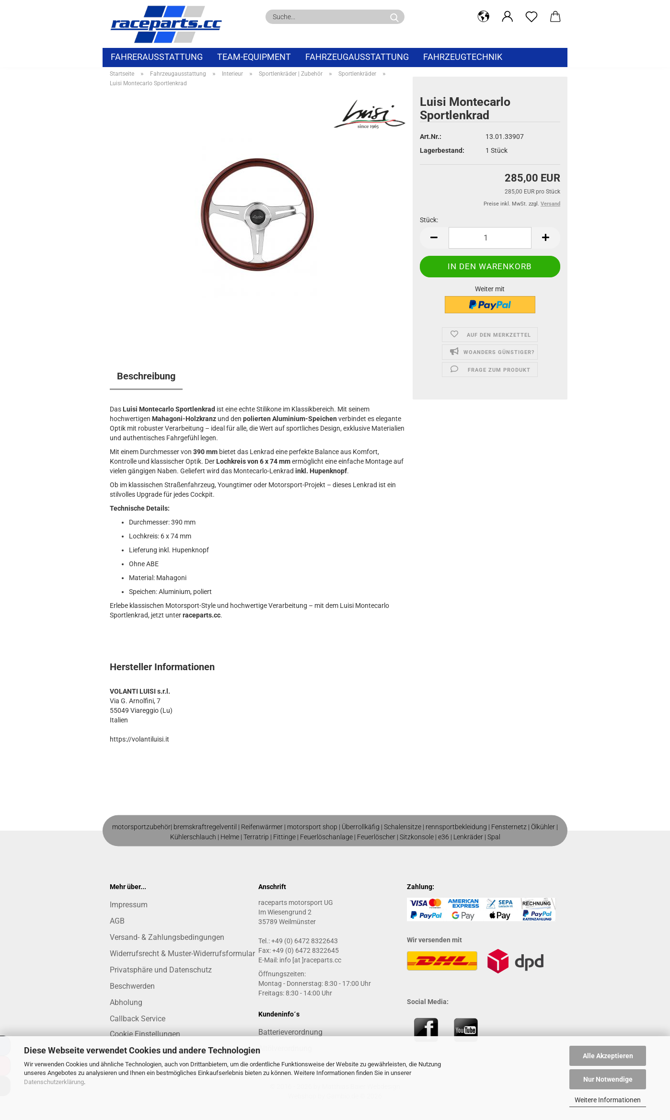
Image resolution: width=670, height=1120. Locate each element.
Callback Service (137, 1018)
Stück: (429, 220)
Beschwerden (132, 986)
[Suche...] (394, 17)
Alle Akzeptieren (608, 1056)
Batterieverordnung (290, 1032)
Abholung (126, 1002)
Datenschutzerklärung (54, 1082)
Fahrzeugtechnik (462, 57)
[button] (484, 17)
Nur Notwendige (608, 1079)
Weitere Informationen (608, 1100)
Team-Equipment (254, 57)
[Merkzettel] (531, 17)
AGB (117, 921)
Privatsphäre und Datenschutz (161, 969)
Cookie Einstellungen (145, 1034)
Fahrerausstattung (157, 57)
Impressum (129, 904)
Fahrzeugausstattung (357, 57)
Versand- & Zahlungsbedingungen (167, 937)
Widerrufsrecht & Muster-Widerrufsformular (182, 953)
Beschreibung (146, 376)
